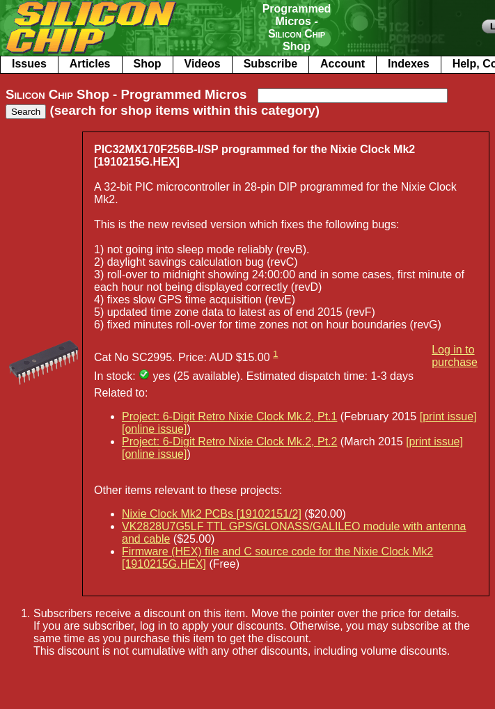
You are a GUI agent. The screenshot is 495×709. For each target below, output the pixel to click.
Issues (29, 64)
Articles (90, 64)
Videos (202, 64)
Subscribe (270, 64)
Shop (148, 64)
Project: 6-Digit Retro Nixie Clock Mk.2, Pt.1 (229, 416)
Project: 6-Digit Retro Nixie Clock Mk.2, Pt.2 (229, 441)
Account (342, 64)
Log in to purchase (455, 356)
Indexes (409, 64)
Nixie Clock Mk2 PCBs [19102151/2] (211, 514)
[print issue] (448, 416)
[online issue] (154, 429)
